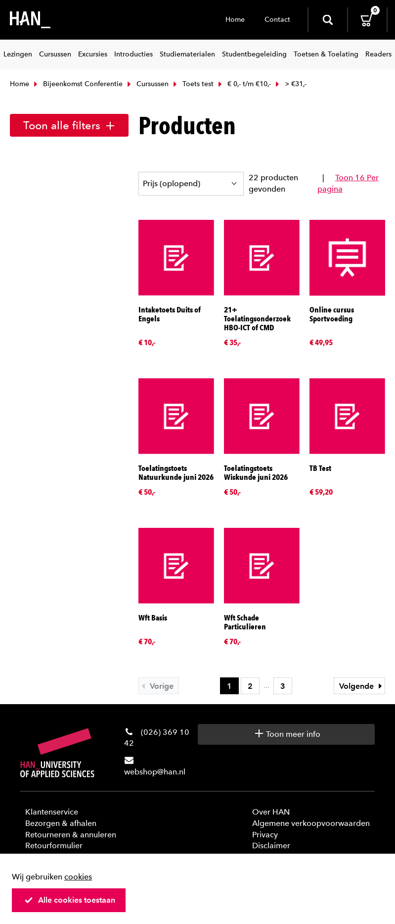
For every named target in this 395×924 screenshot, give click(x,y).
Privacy (265, 834)
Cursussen (147, 84)
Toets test (192, 84)
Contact (277, 19)
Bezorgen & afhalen (60, 823)
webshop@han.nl (154, 771)
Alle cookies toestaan (69, 900)
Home (235, 19)
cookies (78, 876)
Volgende (362, 686)
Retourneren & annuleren (70, 834)
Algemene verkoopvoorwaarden (311, 823)
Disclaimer (271, 845)
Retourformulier (54, 845)
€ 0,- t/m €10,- (243, 84)
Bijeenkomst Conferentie (77, 84)
